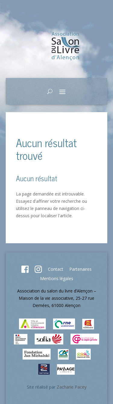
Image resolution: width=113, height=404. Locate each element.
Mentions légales (56, 278)
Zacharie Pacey (71, 387)
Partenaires (80, 269)
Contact (55, 269)
